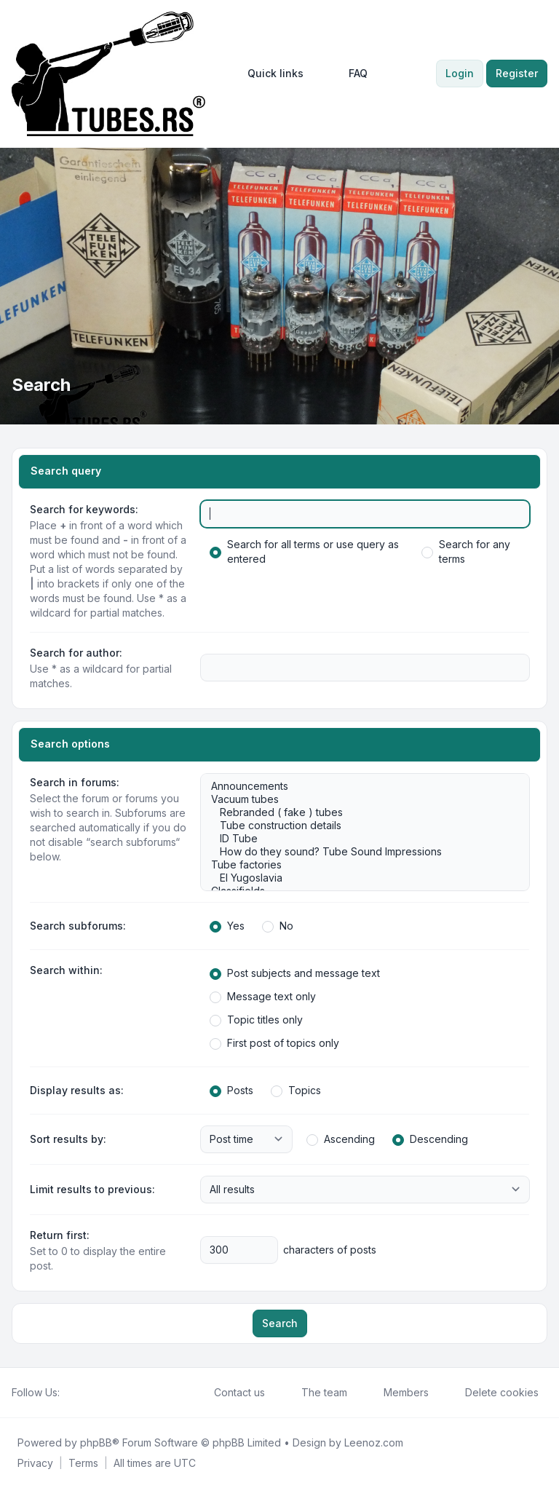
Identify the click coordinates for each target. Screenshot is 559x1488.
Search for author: (76, 652)
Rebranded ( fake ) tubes (358, 812)
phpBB (96, 1442)
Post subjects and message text (295, 973)
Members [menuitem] (397, 1392)
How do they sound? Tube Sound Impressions (358, 851)
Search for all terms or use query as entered (304, 551)
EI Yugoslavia (358, 878)
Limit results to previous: (92, 1189)
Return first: (60, 1235)
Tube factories (358, 864)
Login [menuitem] (459, 73)
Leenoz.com (373, 1442)
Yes (227, 926)
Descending (430, 1139)
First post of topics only (274, 1043)
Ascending (340, 1139)
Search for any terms (465, 551)
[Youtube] (92, 1393)
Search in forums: (74, 782)
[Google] (103, 1393)
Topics (296, 1090)
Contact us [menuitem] (230, 1392)
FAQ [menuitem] (349, 73)
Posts (231, 1090)
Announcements (358, 786)
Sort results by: (68, 1139)
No (277, 926)
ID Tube (358, 838)
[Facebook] (68, 1393)
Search (280, 1323)
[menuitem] (269, 73)
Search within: (66, 970)
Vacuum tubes (358, 799)
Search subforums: (78, 925)
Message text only (263, 996)
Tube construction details (358, 825)
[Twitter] (80, 1393)
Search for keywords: (84, 509)
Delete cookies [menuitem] (492, 1392)
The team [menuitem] (314, 1392)
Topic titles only (256, 1019)
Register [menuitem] (517, 73)
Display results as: (77, 1090)
